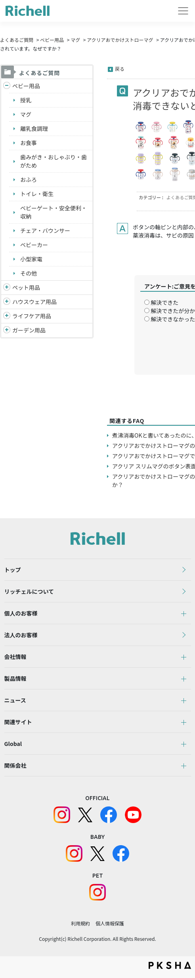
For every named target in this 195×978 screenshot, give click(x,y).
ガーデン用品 (29, 330)
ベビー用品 (52, 39)
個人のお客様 (21, 613)
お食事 (28, 143)
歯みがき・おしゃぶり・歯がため (53, 161)
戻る (119, 68)
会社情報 (15, 657)
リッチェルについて (29, 591)
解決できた (164, 302)
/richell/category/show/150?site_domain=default (6, 330)
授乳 (25, 100)
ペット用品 (26, 287)
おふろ (28, 179)
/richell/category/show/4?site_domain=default (6, 287)
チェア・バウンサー (45, 230)
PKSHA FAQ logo (170, 965)
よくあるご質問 (16, 39)
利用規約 (80, 923)
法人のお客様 (21, 635)
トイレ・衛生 (37, 194)
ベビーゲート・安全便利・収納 (53, 212)
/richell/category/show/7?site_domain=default (6, 302)
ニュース (15, 700)
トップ (12, 570)
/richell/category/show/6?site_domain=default (6, 316)
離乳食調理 (34, 128)
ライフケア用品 (31, 316)
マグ (75, 39)
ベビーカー (34, 245)
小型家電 (31, 259)
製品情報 (15, 678)
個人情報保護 (110, 923)
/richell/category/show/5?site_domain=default (6, 86)
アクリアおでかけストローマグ (120, 39)
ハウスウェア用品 (34, 302)
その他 (28, 273)
